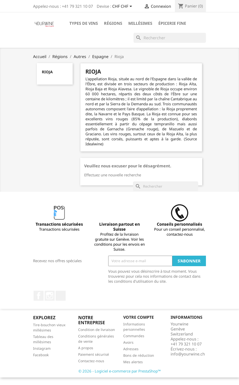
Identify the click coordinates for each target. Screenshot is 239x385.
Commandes (133, 335)
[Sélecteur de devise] (123, 7)
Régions (113, 23)
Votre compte (138, 317)
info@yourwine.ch (188, 354)
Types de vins (83, 23)
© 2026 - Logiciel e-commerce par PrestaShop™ (119, 370)
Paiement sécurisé (93, 354)
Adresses (131, 348)
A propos (85, 347)
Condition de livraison (96, 329)
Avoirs (128, 342)
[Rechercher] (170, 38)
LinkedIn (61, 296)
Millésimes (140, 23)
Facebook (39, 296)
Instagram (50, 296)
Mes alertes (133, 361)
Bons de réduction (138, 355)
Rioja (47, 71)
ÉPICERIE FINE (172, 23)
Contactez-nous (91, 360)
